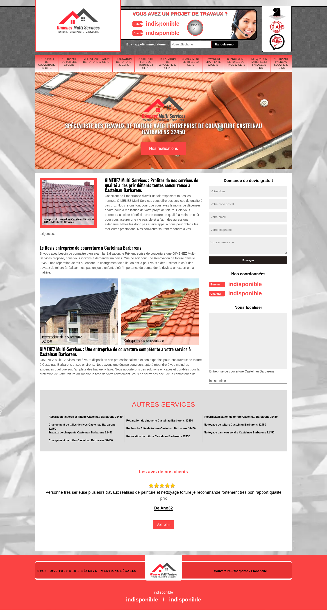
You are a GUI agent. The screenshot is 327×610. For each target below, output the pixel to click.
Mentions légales (118, 570)
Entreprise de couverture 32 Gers (47, 63)
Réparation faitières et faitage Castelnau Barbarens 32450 (86, 416)
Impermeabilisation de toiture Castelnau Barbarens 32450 (240, 416)
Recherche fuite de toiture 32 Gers (146, 63)
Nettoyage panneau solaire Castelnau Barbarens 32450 (239, 432)
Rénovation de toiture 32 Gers (124, 62)
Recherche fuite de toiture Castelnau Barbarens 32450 (161, 428)
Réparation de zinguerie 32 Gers (167, 63)
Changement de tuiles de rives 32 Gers (236, 62)
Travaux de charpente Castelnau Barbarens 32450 (80, 432)
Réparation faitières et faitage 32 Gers (259, 63)
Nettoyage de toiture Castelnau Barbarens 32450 (235, 424)
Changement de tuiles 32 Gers (190, 62)
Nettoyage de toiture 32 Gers (69, 62)
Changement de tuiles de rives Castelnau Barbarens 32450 (82, 426)
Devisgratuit (184, 27)
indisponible (150, 23)
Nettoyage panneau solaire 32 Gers (281, 63)
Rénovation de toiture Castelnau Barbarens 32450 (158, 435)
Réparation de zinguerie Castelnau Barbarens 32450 (159, 420)
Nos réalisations (163, 148)
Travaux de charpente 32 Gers (213, 62)
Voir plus (163, 524)
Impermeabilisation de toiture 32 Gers (96, 60)
